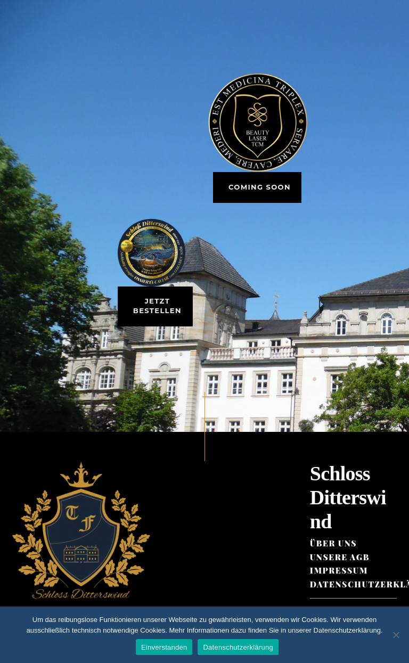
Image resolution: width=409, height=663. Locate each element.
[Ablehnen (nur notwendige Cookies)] (395, 634)
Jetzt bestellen (157, 306)
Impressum (339, 570)
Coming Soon (259, 187)
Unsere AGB (340, 557)
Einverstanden (164, 647)
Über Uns (333, 543)
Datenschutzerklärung (238, 647)
